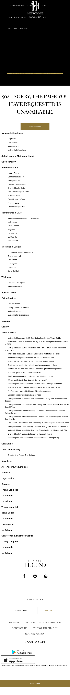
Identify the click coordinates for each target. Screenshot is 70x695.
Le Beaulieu (12, 222)
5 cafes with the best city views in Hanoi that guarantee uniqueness (35, 369)
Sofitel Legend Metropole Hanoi (17, 156)
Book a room (35, 684)
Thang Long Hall (14, 256)
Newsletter (6, 461)
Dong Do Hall (13, 271)
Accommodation (16, 6)
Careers (5, 484)
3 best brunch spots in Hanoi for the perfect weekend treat (31, 358)
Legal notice (7, 478)
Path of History (14, 304)
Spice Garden (13, 226)
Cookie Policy (8, 162)
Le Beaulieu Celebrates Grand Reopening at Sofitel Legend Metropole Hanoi (38, 423)
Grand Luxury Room (16, 177)
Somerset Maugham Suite (18, 192)
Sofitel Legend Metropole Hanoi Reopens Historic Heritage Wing (33, 438)
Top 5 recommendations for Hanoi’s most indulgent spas (30, 376)
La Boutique (13, 143)
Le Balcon (12, 267)
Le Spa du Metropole (16, 283)
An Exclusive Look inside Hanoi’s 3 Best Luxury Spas (29, 391)
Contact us (7, 443)
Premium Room (14, 196)
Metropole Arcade (15, 311)
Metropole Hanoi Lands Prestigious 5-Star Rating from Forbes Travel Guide (38, 427)
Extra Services (8, 298)
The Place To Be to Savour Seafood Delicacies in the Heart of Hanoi (35, 387)
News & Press (8, 332)
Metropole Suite (14, 181)
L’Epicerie (12, 139)
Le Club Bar (12, 237)
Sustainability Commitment (18, 315)
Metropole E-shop (15, 146)
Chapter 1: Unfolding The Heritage (21, 455)
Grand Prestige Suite (16, 207)
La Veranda (12, 260)
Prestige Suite (13, 203)
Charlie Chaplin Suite (16, 188)
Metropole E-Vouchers (17, 150)
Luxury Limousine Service (18, 308)
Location (6, 321)
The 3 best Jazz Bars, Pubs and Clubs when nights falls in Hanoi (34, 354)
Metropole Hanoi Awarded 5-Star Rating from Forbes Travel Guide (34, 338)
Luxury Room (13, 173)
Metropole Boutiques (18, 29)
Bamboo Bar (13, 241)
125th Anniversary (17, 17)
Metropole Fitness (15, 286)
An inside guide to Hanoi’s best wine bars (24, 373)
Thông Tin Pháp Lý (45, 628)
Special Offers (8, 292)
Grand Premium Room (17, 199)
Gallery (5, 326)
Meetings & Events (37, 17)
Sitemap (5, 472)
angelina (11, 230)
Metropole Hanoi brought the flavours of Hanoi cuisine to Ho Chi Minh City (37, 430)
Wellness (6, 277)
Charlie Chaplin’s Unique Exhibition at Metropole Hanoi (30, 434)
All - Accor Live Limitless (43, 622)
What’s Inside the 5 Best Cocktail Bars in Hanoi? (27, 380)
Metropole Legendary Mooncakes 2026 (23, 218)
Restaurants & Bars (36, 6)
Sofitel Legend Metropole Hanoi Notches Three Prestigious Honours (35, 384)
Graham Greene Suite (16, 184)
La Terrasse (12, 233)
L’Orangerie (12, 264)
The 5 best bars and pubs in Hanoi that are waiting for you (31, 361)
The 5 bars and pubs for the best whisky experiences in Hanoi (32, 365)
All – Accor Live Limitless (14, 467)
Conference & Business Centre (20, 252)
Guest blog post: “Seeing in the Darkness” (24, 395)
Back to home (35, 127)
